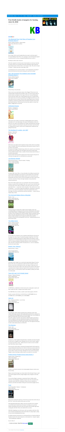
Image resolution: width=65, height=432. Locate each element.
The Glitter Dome (13, 221)
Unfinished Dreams (13, 106)
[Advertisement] (29, 7)
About (25, 15)
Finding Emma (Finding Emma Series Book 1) (21, 354)
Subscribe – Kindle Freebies (38, 15)
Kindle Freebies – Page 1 (12, 15)
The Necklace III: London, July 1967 (18, 130)
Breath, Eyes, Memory (14, 246)
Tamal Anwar (22, 429)
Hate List (10, 298)
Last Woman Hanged (14, 158)
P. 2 (18, 15)
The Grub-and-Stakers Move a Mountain (19, 195)
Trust (9, 385)
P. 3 (21, 15)
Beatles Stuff (29, 15)
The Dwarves (12, 325)
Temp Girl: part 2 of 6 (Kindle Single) (18, 273)
